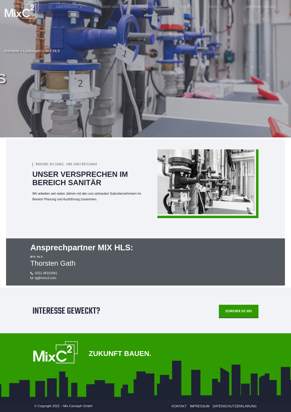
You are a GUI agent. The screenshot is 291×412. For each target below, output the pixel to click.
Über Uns (110, 4)
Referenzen (149, 4)
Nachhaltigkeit (260, 4)
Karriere (217, 4)
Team (185, 4)
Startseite (11, 51)
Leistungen (69, 4)
